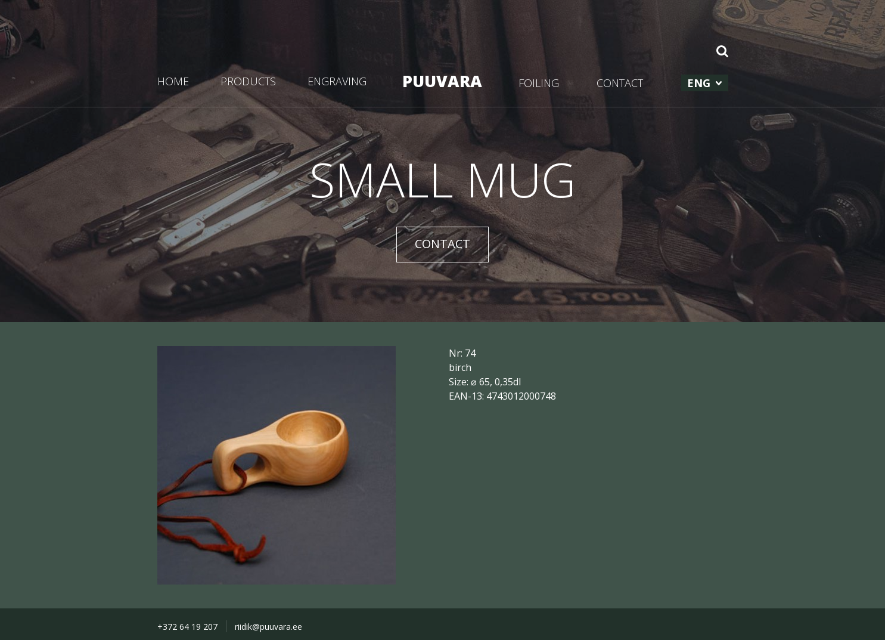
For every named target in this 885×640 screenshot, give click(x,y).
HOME (173, 81)
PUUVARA (442, 81)
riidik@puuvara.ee (268, 626)
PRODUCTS (248, 81)
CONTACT (620, 83)
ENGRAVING (337, 81)
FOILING (538, 83)
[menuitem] (704, 83)
